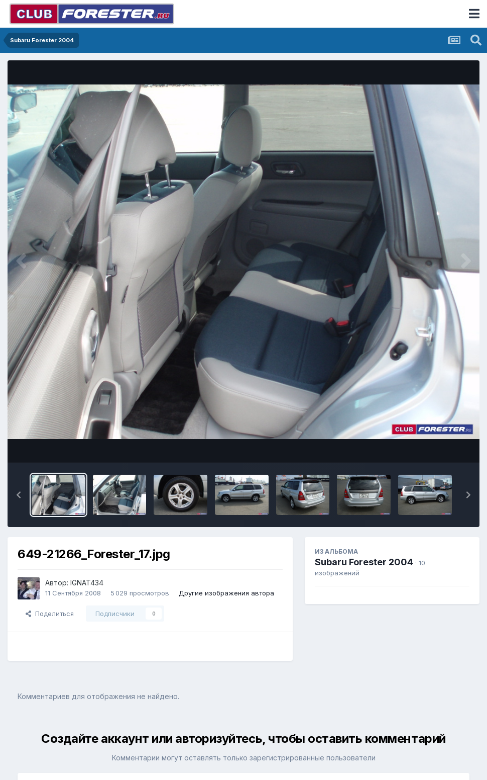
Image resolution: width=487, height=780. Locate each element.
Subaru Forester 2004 (364, 562)
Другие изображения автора (226, 593)
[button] (19, 495)
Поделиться (50, 614)
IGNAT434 (86, 582)
